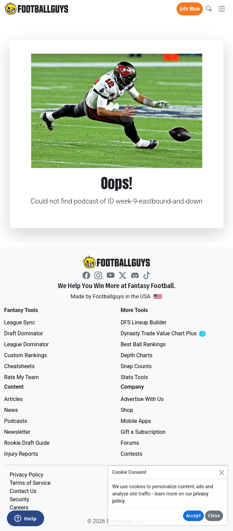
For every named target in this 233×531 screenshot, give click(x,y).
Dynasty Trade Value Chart (172, 333)
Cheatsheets (19, 366)
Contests (132, 454)
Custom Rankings (25, 355)
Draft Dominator (23, 333)
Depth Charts (137, 355)
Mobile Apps (136, 421)
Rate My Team (21, 377)
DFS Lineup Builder (144, 322)
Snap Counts (136, 366)
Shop (127, 410)
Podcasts (15, 421)
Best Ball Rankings (143, 344)
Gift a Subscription (143, 432)
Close (214, 516)
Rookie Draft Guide (27, 443)
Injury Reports (21, 454)
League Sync (19, 322)
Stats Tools (134, 377)
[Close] (221, 472)
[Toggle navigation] (222, 9)
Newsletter (17, 432)
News (11, 410)
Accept (193, 516)
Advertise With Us (142, 399)
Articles (13, 399)
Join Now (190, 8)
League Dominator (26, 344)
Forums (130, 443)
